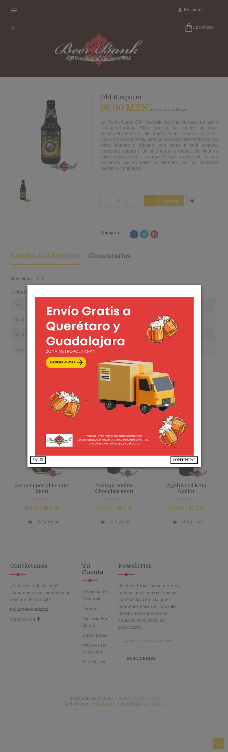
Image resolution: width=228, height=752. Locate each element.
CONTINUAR (184, 460)
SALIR (38, 460)
